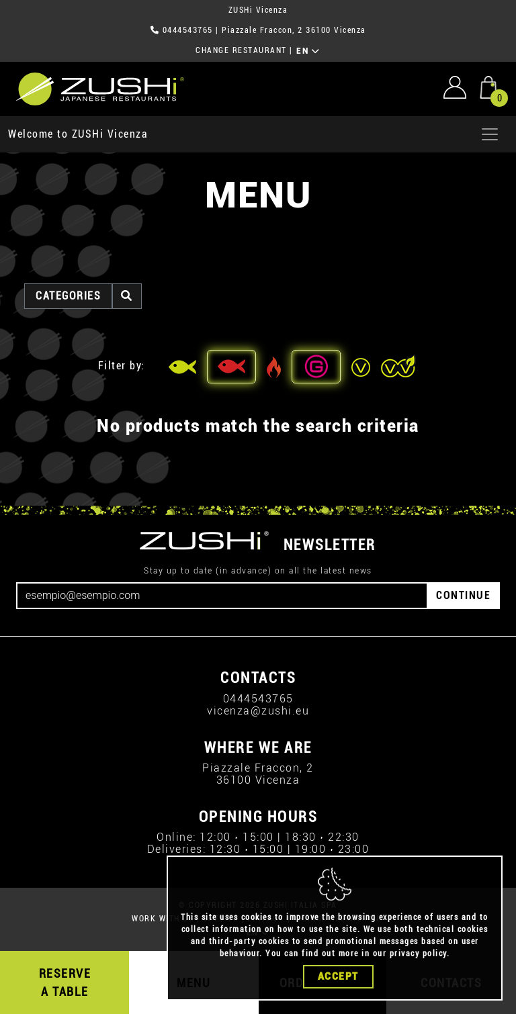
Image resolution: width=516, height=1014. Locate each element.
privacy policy (418, 953)
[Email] (222, 595)
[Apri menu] (490, 134)
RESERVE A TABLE (65, 982)
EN (308, 51)
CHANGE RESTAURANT (241, 50)
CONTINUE (463, 595)
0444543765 (188, 30)
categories (68, 295)
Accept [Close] (338, 976)
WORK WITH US (163, 918)
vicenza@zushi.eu (258, 710)
